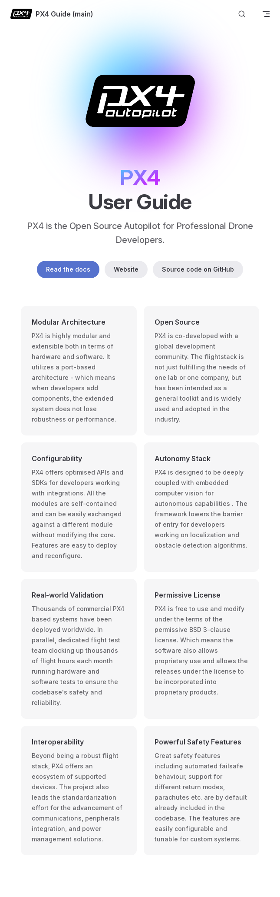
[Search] (241, 14)
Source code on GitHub (198, 269)
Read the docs (68, 269)
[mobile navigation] (266, 14)
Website (126, 269)
